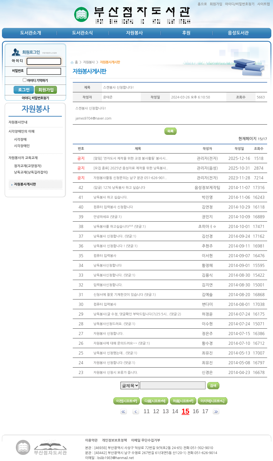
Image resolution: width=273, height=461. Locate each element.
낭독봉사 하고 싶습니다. (111, 197)
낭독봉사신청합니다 (108, 265)
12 (156, 411)
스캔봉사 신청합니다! (118, 87)
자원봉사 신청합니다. (109, 333)
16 (196, 411)
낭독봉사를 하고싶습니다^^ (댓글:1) (120, 226)
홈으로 (202, 4)
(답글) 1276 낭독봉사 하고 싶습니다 (120, 187)
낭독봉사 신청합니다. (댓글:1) (115, 236)
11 (147, 411)
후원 (186, 33)
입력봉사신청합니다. (108, 285)
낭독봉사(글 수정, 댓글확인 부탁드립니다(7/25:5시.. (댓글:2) (137, 314)
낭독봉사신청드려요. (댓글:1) (115, 324)
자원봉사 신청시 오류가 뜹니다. (116, 372)
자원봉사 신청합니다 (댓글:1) (114, 363)
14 (175, 411)
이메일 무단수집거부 (145, 440)
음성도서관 (238, 33)
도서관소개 (30, 33)
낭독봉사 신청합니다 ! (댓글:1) (116, 246)
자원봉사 (134, 33)
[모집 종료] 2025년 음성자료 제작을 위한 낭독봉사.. (131, 168)
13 (165, 411)
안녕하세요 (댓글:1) (108, 217)
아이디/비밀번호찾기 (239, 4)
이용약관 (91, 440)
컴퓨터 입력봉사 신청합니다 (113, 207)
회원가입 (216, 4)
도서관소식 (82, 33)
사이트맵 (263, 4)
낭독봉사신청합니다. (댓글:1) (115, 275)
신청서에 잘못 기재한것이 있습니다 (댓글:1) (125, 294)
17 (205, 411)
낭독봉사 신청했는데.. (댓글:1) (115, 353)
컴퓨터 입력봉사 (105, 255)
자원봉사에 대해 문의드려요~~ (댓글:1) (122, 343)
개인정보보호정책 (114, 440)
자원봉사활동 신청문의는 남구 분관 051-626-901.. (130, 178)
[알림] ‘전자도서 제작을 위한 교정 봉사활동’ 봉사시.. (130, 158)
